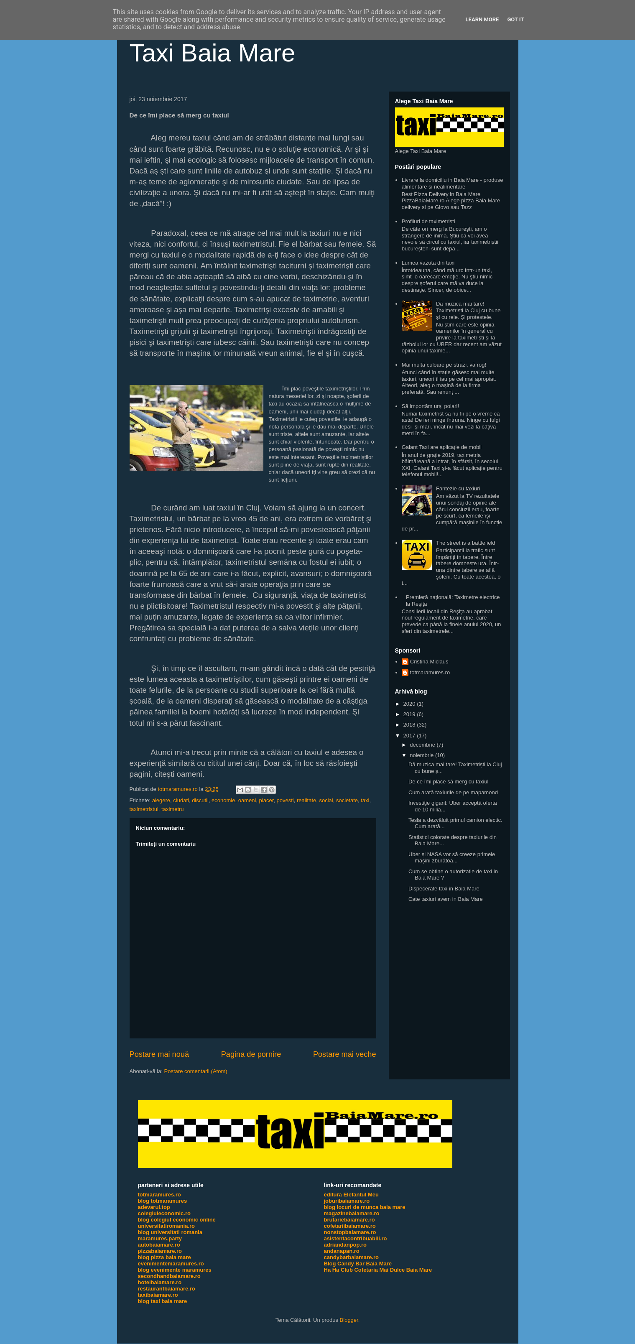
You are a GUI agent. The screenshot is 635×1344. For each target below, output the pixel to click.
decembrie (423, 745)
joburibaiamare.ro (347, 1201)
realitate (306, 800)
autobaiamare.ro (159, 1245)
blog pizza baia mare (164, 1257)
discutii (200, 800)
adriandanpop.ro (345, 1245)
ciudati (181, 800)
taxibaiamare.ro (158, 1295)
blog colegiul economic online (177, 1219)
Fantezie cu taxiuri (458, 488)
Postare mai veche (344, 1054)
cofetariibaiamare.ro (350, 1226)
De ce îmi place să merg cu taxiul (448, 781)
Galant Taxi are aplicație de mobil (442, 447)
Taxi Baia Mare (213, 53)
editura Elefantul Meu (351, 1194)
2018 (410, 725)
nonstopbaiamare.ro (350, 1232)
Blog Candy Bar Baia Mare (358, 1263)
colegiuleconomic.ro (164, 1213)
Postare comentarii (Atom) (195, 1071)
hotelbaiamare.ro (160, 1282)
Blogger (349, 1320)
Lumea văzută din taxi (428, 263)
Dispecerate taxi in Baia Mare (443, 888)
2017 (410, 735)
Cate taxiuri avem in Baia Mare (445, 899)
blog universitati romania (170, 1232)
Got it (515, 19)
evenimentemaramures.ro (171, 1263)
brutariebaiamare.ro (349, 1219)
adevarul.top (154, 1207)
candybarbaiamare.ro (351, 1257)
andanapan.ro (342, 1251)
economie (223, 800)
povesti (285, 800)
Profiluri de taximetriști (428, 221)
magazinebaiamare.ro (352, 1213)
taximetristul (144, 809)
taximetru (172, 809)
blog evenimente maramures (175, 1270)
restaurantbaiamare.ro (166, 1288)
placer (266, 800)
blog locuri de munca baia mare (364, 1207)
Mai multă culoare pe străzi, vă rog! (444, 365)
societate (347, 800)
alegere (161, 800)
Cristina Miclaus (429, 661)
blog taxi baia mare (162, 1301)
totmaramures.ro (430, 672)
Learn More (482, 19)
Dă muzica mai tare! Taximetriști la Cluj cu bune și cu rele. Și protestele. (468, 310)
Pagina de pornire (251, 1054)
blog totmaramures (162, 1201)
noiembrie (422, 755)
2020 (410, 704)
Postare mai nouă (159, 1054)
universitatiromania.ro (166, 1226)
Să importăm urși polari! (430, 406)
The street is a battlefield (465, 543)
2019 (410, 714)
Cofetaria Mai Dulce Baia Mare (393, 1270)
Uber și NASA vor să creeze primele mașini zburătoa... (451, 857)
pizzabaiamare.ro (160, 1251)
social (326, 800)
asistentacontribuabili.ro (355, 1238)
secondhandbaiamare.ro (169, 1276)
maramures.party (160, 1238)
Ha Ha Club (338, 1270)
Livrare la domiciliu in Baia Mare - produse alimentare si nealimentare (452, 183)
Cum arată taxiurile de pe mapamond (453, 792)
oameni (247, 800)
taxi (365, 800)
